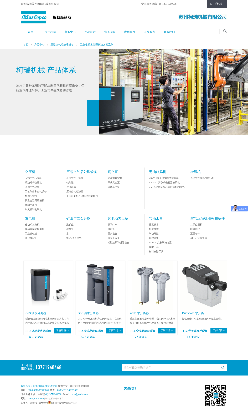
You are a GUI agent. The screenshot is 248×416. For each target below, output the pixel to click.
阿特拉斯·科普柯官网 (54, 398)
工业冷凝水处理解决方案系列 (96, 44)
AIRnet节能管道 (198, 238)
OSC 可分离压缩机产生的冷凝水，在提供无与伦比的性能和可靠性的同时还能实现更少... (100, 321)
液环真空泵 (114, 187)
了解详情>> (62, 330)
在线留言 (149, 32)
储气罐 (70, 182)
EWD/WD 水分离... (194, 313)
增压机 (195, 172)
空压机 (30, 172)
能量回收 (195, 229)
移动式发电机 (32, 224)
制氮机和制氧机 (33, 209)
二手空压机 (196, 224)
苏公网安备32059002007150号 (64, 403)
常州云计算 (75, 386)
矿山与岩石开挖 (78, 218)
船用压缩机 (31, 196)
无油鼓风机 (157, 172)
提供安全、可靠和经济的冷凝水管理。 (202, 318)
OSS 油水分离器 (35, 313)
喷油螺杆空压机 (33, 182)
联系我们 (169, 32)
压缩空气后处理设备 (62, 44)
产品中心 (39, 44)
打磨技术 (154, 229)
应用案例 (129, 32)
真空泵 (113, 172)
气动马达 (154, 233)
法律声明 (85, 386)
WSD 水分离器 (139, 313)
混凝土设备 (114, 238)
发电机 (30, 218)
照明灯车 (112, 224)
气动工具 (156, 218)
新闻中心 (70, 32)
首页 (30, 32)
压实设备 (112, 233)
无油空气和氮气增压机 (202, 178)
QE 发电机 (30, 238)
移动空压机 (31, 205)
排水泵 (111, 229)
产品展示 (90, 32)
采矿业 (70, 224)
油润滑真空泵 (115, 178)
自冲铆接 (154, 238)
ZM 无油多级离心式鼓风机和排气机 (167, 189)
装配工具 (154, 247)
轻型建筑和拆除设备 (118, 242)
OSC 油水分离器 (88, 313)
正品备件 (195, 233)
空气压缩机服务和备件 (207, 218)
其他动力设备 (118, 218)
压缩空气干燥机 (74, 178)
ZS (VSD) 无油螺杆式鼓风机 (164, 178)
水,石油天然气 (73, 238)
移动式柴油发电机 (34, 229)
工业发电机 (31, 233)
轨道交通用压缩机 (34, 200)
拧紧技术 (154, 224)
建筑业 (70, 229)
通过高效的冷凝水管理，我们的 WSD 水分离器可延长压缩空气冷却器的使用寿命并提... (152, 321)
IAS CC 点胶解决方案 (160, 242)
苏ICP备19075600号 (39, 403)
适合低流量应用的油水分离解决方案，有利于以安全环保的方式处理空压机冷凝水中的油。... (47, 321)
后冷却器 (71, 187)
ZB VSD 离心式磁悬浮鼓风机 (164, 182)
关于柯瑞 (50, 32)
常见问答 (109, 32)
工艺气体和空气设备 (36, 191)
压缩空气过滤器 (74, 191)
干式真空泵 (114, 182)
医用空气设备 (32, 187)
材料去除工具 (156, 251)
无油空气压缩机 (33, 178)
